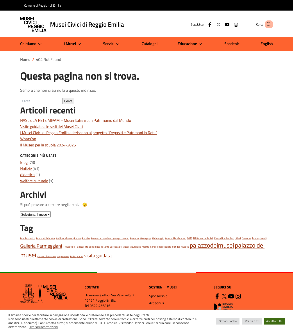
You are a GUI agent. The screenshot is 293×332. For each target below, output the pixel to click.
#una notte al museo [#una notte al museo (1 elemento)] (175, 238)
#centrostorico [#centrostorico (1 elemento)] (27, 238)
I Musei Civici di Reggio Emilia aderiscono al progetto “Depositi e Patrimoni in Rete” (88, 133)
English (267, 44)
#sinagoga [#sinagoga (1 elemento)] (145, 238)
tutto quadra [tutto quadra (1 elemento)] (76, 256)
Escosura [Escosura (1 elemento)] (246, 238)
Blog (24, 162)
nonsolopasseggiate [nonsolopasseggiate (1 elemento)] (160, 246)
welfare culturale (34, 181)
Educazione (191, 43)
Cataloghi (149, 44)
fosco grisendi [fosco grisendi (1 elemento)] (259, 238)
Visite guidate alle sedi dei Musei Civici (51, 127)
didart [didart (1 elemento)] (238, 238)
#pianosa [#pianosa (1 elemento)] (134, 238)
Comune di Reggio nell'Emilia (42, 5)
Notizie (26, 168)
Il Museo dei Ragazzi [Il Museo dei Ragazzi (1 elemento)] (73, 246)
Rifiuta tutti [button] (252, 321)
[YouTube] (220, 24)
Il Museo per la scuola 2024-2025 (48, 145)
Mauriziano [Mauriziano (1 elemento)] (135, 246)
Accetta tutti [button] (274, 321)
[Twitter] (212, 24)
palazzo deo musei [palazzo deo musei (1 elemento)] (46, 256)
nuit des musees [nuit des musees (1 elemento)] (180, 246)
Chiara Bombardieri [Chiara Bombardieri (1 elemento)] (224, 238)
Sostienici (232, 44)
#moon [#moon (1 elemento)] (77, 238)
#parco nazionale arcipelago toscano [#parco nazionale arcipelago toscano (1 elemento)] (110, 238)
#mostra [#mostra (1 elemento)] (86, 238)
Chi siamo (31, 43)
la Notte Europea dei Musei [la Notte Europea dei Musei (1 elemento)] (115, 246)
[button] (267, 24)
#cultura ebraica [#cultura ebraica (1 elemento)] (64, 238)
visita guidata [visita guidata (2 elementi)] (98, 255)
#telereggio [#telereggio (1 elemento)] (158, 238)
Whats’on (28, 139)
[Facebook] (203, 24)
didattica (27, 175)
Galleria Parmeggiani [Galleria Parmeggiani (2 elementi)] (41, 245)
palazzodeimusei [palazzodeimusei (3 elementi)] (212, 245)
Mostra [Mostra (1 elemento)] (145, 246)
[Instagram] (229, 24)
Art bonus (156, 303)
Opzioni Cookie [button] (228, 321)
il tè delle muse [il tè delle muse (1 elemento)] (92, 246)
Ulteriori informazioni (43, 326)
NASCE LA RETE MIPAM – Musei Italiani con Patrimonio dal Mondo (75, 120)
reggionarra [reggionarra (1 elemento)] (63, 256)
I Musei (73, 43)
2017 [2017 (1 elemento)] (189, 238)
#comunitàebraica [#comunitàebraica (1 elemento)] (45, 238)
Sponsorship (158, 296)
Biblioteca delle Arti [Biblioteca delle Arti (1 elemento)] (203, 238)
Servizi (112, 43)
